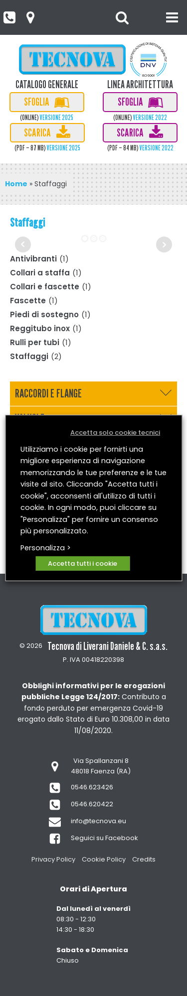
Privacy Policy (53, 859)
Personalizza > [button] (45, 548)
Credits (144, 859)
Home (16, 184)
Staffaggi (29, 356)
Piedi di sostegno (44, 314)
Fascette (28, 300)
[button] (9, 17)
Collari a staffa (40, 272)
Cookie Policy (104, 859)
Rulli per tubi (34, 342)
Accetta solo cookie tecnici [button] (115, 432)
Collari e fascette (44, 286)
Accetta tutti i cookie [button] (82, 563)
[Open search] (122, 17)
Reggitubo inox (40, 328)
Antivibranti (33, 258)
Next (164, 244)
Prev (23, 244)
